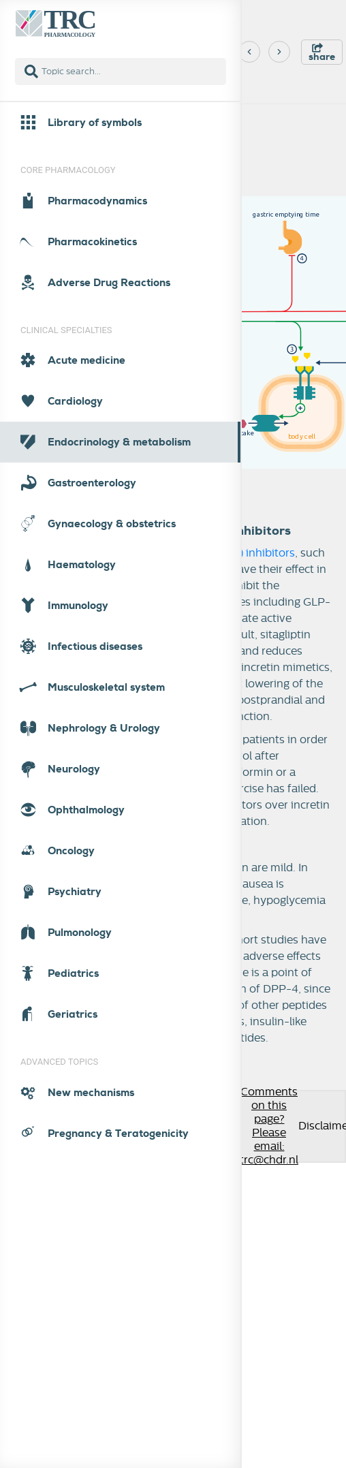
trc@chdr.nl (269, 1160)
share (322, 53)
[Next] (279, 52)
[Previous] (249, 52)
